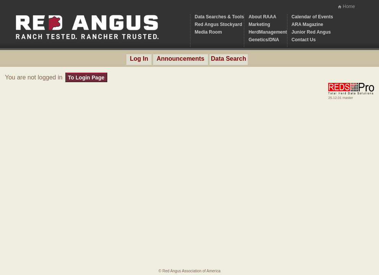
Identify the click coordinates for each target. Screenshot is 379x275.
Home (349, 6)
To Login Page (86, 77)
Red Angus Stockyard (218, 24)
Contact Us (304, 39)
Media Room (208, 32)
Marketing (259, 24)
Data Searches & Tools (219, 16)
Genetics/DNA (263, 39)
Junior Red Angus (311, 32)
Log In (139, 58)
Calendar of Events (312, 16)
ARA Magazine (307, 24)
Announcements (180, 58)
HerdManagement (267, 32)
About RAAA (262, 16)
